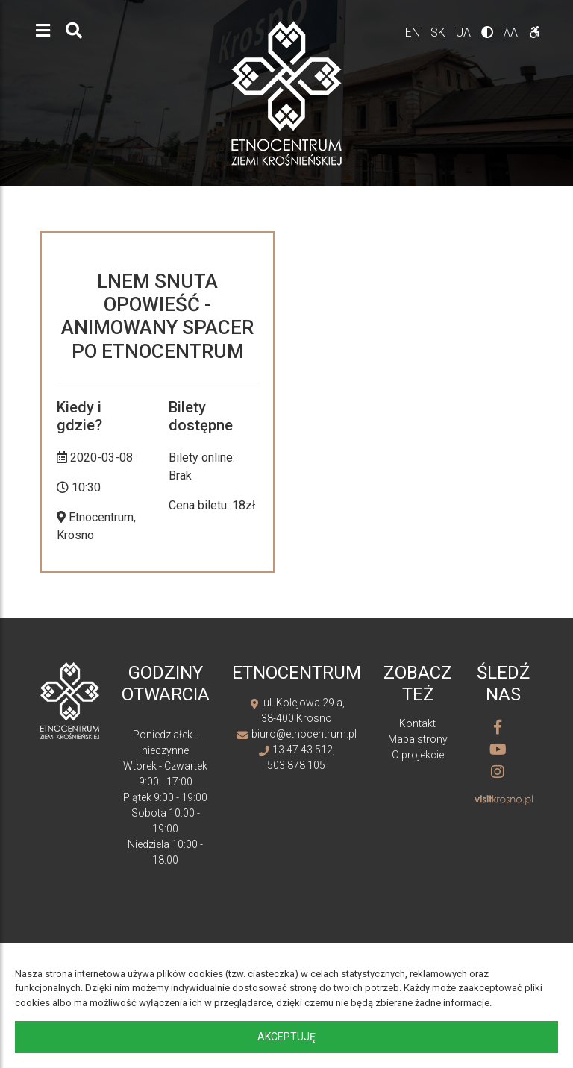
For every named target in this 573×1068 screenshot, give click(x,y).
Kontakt (417, 723)
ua (465, 32)
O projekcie (418, 755)
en (414, 32)
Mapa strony (418, 739)
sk (439, 32)
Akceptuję (286, 1037)
